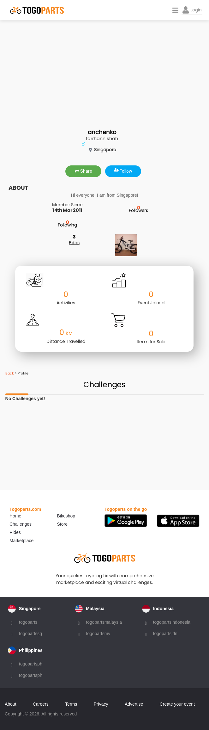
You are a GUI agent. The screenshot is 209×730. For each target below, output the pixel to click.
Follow (123, 171)
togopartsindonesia (171, 622)
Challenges (20, 524)
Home (15, 515)
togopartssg (30, 633)
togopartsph (30, 663)
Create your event (177, 704)
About (10, 704)
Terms (71, 704)
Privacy (101, 704)
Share (83, 171)
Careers (41, 704)
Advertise (134, 704)
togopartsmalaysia (104, 622)
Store (62, 524)
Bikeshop (66, 515)
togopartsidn (165, 633)
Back (9, 373)
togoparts (28, 622)
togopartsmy (98, 633)
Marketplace (21, 540)
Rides (15, 532)
